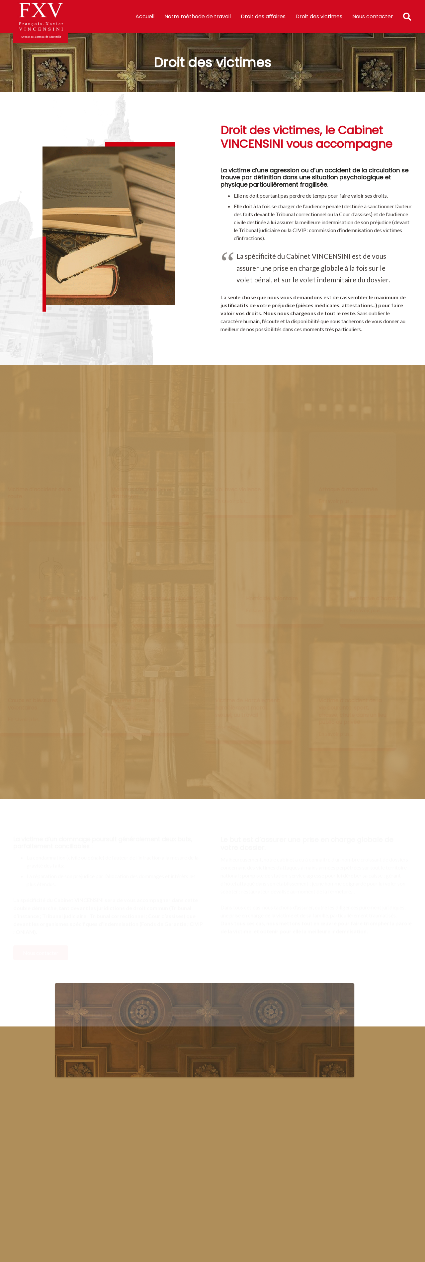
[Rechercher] (408, 16)
